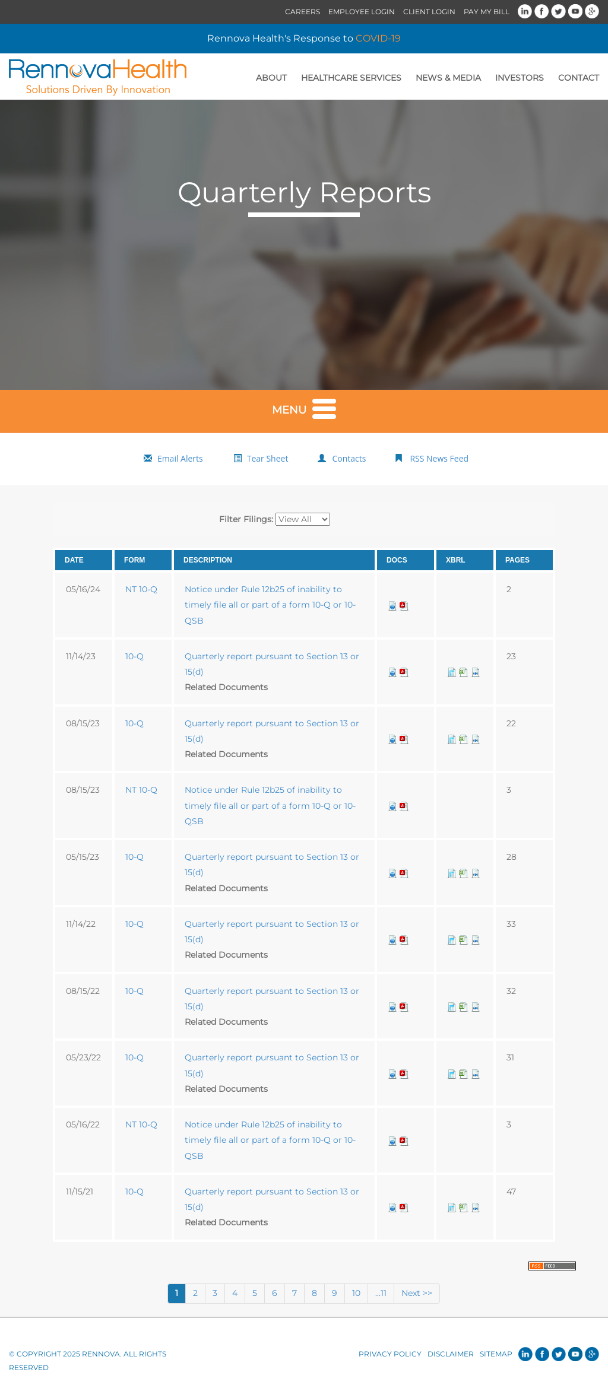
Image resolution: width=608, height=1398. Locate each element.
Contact (578, 77)
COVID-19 (378, 38)
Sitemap (496, 1353)
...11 (381, 1293)
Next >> (416, 1293)
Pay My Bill (486, 11)
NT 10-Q (141, 589)
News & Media (448, 77)
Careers (302, 11)
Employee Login (361, 11)
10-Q (134, 656)
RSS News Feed (439, 458)
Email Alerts (180, 458)
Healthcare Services (351, 77)
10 (356, 1293)
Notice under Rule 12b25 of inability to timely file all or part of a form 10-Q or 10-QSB (270, 605)
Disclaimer (451, 1353)
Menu (304, 408)
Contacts (349, 458)
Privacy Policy (390, 1353)
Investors (519, 77)
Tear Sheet (268, 458)
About (271, 77)
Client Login (429, 11)
